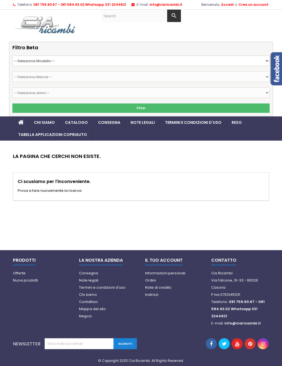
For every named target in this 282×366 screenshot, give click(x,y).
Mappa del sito (92, 309)
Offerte (19, 273)
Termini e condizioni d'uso (193, 122)
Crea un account (253, 4)
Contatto (223, 260)
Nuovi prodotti (25, 280)
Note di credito (158, 287)
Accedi (227, 4)
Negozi (85, 316)
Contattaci (88, 301)
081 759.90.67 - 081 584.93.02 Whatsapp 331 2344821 (79, 4)
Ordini (150, 280)
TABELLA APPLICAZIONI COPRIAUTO (52, 134)
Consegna (109, 122)
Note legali (143, 122)
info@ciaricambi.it (166, 4)
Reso (237, 122)
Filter (141, 108)
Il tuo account (164, 260)
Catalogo (76, 122)
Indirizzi (151, 294)
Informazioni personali (165, 273)
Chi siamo (44, 122)
